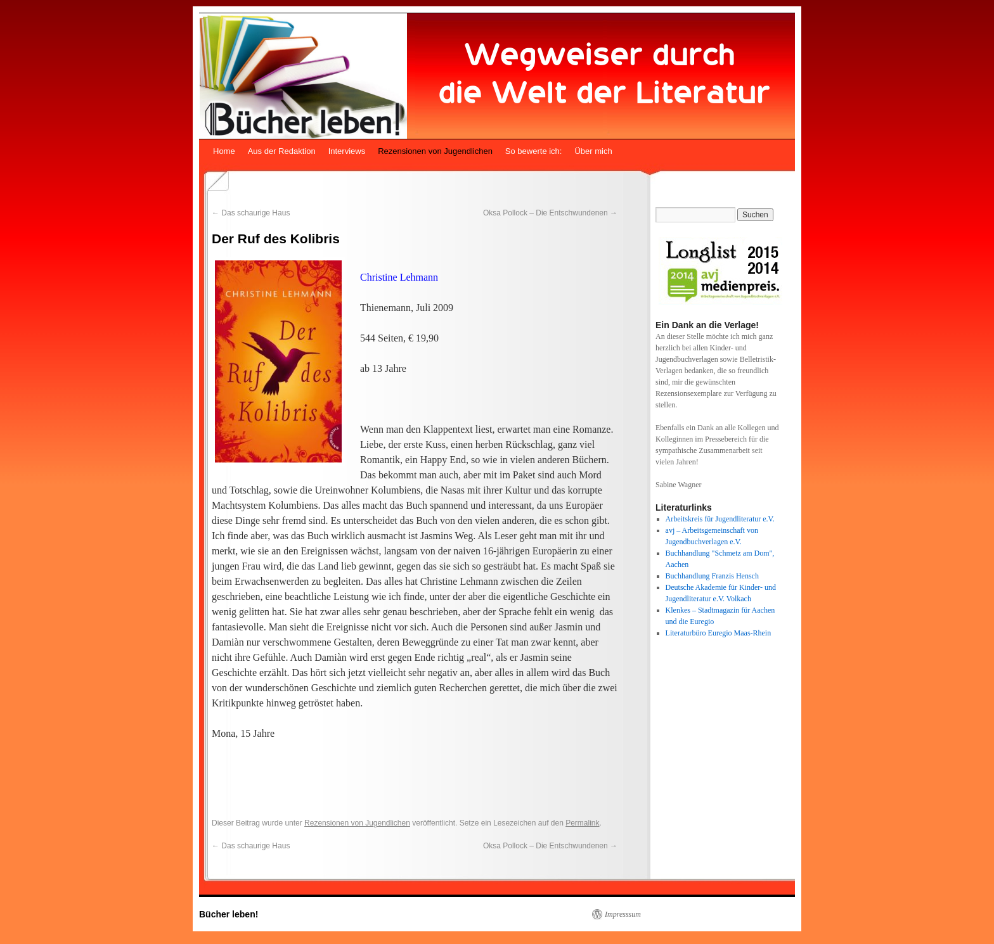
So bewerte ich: (533, 151)
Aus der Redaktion (282, 151)
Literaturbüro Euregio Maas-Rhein (718, 632)
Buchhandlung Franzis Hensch (712, 575)
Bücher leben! (228, 914)
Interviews (347, 151)
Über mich (593, 151)
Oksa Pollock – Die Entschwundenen (550, 212)
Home (224, 151)
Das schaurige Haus (251, 212)
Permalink (582, 823)
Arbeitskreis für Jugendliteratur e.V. (720, 518)
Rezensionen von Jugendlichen (435, 151)
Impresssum (623, 914)
